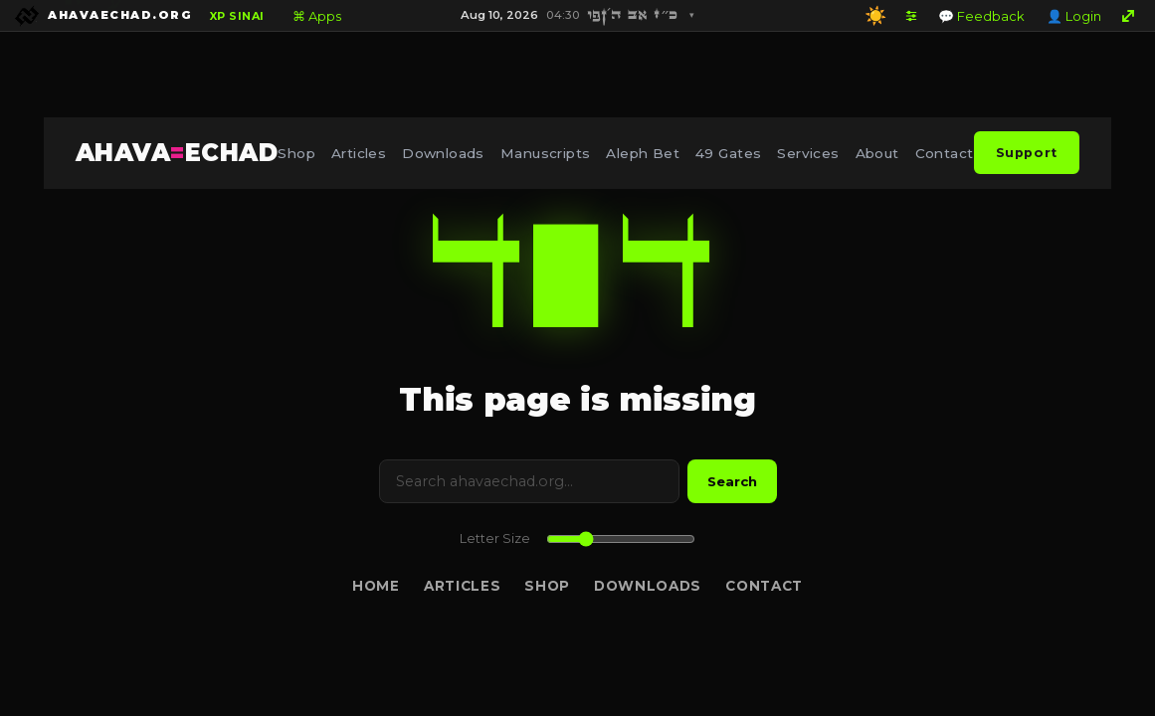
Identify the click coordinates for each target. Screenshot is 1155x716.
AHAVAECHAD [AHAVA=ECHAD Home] (177, 152)
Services (808, 153)
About (877, 153)
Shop (296, 153)
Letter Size (495, 538)
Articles (358, 153)
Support (1027, 152)
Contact (944, 153)
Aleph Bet (642, 153)
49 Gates (728, 153)
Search (732, 481)
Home (376, 586)
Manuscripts (545, 153)
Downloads (443, 153)
